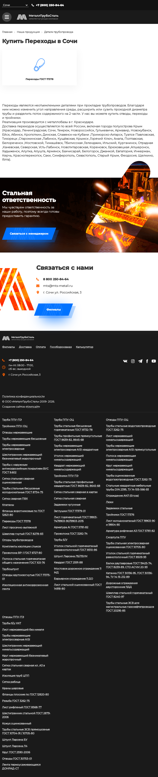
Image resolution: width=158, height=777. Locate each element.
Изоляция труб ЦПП (15, 675)
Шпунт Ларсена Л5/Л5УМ (70, 556)
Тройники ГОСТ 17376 (120, 514)
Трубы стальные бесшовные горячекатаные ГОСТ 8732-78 (73, 427)
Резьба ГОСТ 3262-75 (16, 700)
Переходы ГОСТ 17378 (16, 521)
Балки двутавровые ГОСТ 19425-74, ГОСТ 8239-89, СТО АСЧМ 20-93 (129, 565)
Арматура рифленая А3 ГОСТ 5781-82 (130, 530)
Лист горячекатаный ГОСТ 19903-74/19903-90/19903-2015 (75, 519)
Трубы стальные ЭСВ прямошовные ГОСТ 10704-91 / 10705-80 (26, 731)
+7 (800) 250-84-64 (50, 5)
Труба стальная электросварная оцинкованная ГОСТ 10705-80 (127, 545)
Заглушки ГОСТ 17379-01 (70, 511)
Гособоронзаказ (61, 347)
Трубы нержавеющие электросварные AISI (16, 637)
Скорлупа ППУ (116, 537)
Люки (109, 502)
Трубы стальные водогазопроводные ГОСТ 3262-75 (131, 427)
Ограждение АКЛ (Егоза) (122, 495)
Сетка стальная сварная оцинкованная (18, 480)
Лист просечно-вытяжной (19, 527)
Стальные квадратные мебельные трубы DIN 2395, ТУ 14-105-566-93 (128, 487)
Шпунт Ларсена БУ (14, 739)
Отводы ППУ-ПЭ (13, 617)
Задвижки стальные (119, 508)
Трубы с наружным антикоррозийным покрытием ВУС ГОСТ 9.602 (25, 468)
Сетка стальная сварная (70, 498)
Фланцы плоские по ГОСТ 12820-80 (25, 694)
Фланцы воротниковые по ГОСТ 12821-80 (23, 512)
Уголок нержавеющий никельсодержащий (69, 457)
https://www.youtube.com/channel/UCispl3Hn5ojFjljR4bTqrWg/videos (154, 361)
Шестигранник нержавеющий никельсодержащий (22, 647)
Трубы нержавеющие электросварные (16, 446)
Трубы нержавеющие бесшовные (24, 438)
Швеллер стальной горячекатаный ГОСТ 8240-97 (129, 594)
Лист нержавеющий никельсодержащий (119, 437)
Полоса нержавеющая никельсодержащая (121, 457)
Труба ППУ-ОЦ (64, 419)
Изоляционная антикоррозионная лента (25, 586)
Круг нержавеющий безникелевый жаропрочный (25, 657)
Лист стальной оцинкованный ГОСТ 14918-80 (78, 586)
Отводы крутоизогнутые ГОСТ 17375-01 (26, 576)
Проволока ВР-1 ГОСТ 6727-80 (22, 552)
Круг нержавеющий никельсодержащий (119, 467)
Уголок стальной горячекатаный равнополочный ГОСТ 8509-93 (128, 555)
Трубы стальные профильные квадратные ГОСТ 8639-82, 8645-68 (77, 483)
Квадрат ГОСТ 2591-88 (68, 562)
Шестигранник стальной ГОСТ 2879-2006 (26, 715)
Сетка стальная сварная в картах (75, 492)
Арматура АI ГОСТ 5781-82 (71, 527)
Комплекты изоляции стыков (21, 546)
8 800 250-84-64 (56, 279)
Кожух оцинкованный (16, 723)
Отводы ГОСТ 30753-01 (17, 758)
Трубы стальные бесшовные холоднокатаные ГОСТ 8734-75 (22, 490)
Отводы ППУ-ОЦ (117, 419)
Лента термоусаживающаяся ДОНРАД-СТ (21, 766)
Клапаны (8, 504)
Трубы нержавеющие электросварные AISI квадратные (76, 447)
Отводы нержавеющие (17, 432)
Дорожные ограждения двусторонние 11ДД (122, 584)
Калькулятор (84, 347)
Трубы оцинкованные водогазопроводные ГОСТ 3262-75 (129, 477)
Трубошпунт (10, 569)
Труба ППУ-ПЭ (12, 419)
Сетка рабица (11, 681)
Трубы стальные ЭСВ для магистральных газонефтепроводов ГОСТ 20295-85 (130, 606)
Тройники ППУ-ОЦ (14, 426)
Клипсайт (32, 406)
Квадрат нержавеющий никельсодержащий (69, 467)
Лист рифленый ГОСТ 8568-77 (22, 707)
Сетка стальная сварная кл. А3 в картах (23, 667)
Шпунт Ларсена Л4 (14, 746)
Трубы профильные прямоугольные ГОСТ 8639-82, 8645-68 (78, 437)
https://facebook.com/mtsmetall (147, 361)
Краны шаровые (12, 688)
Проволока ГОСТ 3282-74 (70, 533)
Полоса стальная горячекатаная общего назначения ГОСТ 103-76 (23, 560)
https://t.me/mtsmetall (140, 361)
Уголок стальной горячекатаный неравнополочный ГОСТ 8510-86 (76, 547)
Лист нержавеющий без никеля (23, 629)
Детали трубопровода (58, 32)
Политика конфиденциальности (23, 396)
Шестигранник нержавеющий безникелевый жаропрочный (22, 456)
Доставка (25, 347)
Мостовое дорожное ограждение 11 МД (77, 570)
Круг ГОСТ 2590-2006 (16, 752)
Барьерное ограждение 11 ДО (73, 578)
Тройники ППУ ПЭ (66, 475)
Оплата (41, 347)
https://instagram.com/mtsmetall (133, 361)
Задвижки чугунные (67, 504)
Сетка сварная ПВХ (15, 498)
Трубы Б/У (60, 539)
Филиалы (53, 309)
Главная (7, 32)
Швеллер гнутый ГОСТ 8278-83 (22, 533)
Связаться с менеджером (29, 234)
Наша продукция (28, 32)
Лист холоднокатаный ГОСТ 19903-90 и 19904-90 (130, 522)
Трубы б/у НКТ (11, 623)
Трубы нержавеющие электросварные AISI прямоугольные (131, 447)
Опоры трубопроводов (17, 540)
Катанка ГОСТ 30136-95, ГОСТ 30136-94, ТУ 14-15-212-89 (129, 574)
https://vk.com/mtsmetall (125, 361)
